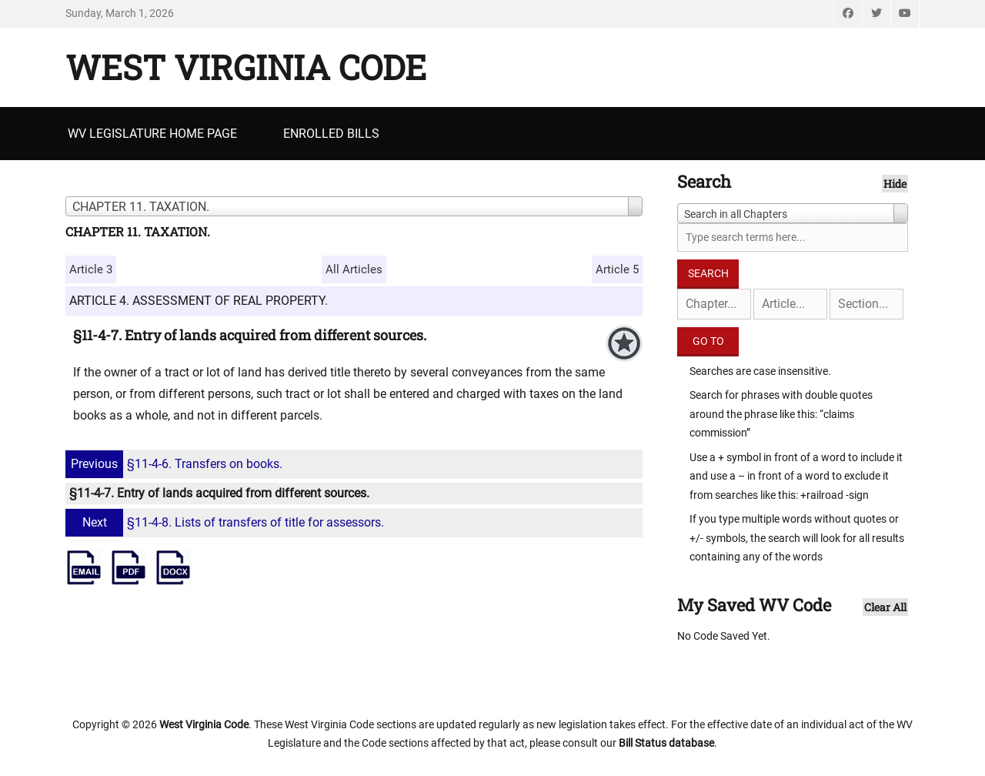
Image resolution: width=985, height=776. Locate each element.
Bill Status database (666, 743)
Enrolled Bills (331, 133)
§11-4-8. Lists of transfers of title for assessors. (226, 522)
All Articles (354, 269)
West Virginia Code (245, 67)
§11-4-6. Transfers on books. (175, 464)
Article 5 (617, 269)
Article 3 (90, 269)
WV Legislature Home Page (152, 133)
